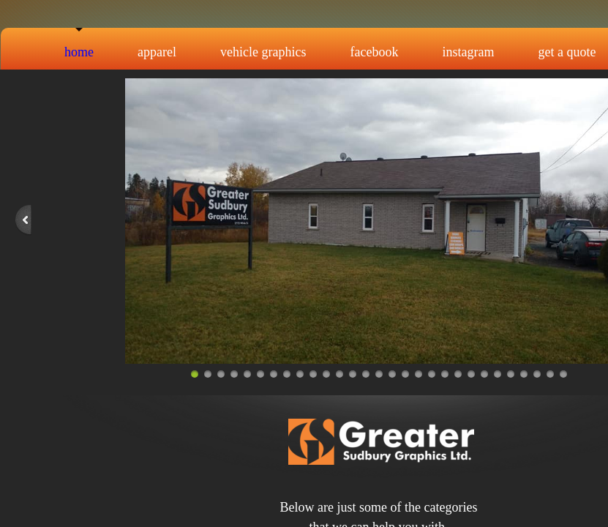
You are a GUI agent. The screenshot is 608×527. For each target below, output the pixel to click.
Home (79, 52)
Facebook (374, 52)
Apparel (157, 52)
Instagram (468, 52)
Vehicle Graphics (263, 52)
